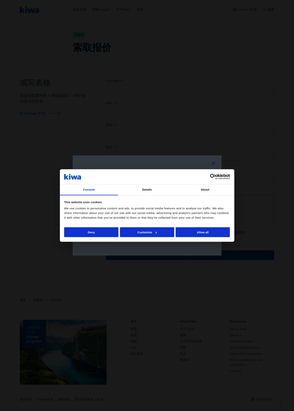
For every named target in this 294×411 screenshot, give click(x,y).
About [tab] (205, 189)
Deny (91, 232)
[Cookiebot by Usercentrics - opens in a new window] (213, 177)
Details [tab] (147, 189)
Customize (147, 232)
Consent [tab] (89, 189)
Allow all (203, 232)
